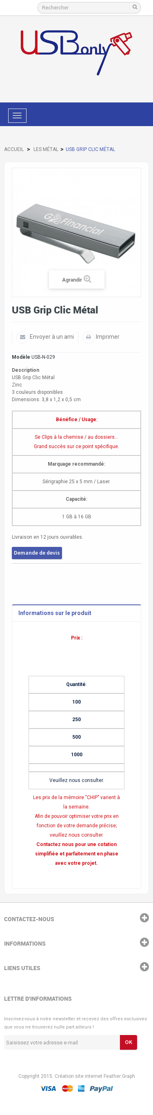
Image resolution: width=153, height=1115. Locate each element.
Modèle (21, 357)
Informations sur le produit (54, 613)
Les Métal (45, 149)
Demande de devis (37, 552)
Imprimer (107, 336)
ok (128, 1042)
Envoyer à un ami (51, 336)
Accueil (14, 149)
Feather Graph (119, 1076)
